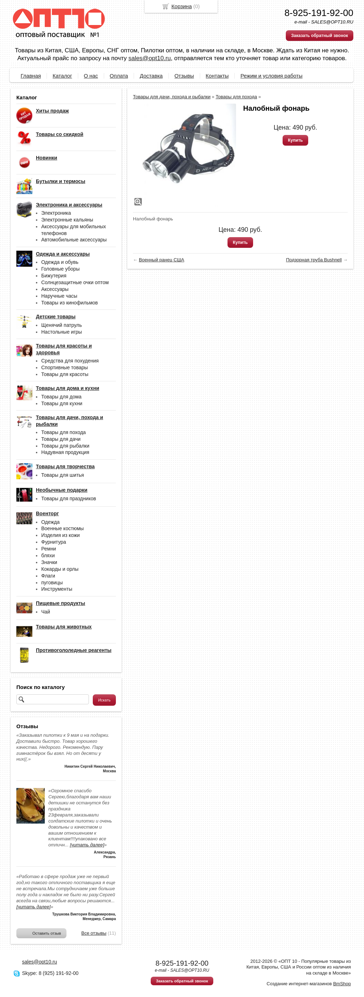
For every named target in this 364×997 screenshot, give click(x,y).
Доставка (151, 76)
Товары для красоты (65, 374)
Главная (31, 76)
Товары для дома (61, 397)
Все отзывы (93, 933)
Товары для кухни (61, 403)
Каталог (62, 76)
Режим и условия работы (271, 76)
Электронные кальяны (67, 220)
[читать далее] (87, 844)
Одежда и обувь (60, 262)
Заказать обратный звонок (319, 35)
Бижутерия (53, 275)
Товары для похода (63, 432)
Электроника (56, 213)
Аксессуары (55, 289)
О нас (91, 76)
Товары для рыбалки (65, 446)
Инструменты (56, 589)
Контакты (217, 76)
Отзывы (184, 76)
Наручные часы (59, 296)
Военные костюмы (62, 528)
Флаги (48, 576)
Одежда (50, 522)
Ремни (48, 549)
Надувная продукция (65, 452)
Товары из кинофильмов (69, 303)
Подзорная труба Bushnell (314, 259)
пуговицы (52, 582)
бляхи (48, 555)
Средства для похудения (70, 361)
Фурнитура (53, 542)
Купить (295, 140)
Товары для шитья (62, 475)
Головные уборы (60, 269)
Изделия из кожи (60, 535)
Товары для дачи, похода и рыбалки (171, 96)
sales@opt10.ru (149, 58)
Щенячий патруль (61, 325)
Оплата (119, 76)
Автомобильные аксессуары (74, 239)
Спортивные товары (64, 367)
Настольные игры (61, 332)
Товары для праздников (68, 498)
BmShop (342, 983)
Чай (45, 612)
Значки (49, 562)
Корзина (181, 6)
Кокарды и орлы (60, 569)
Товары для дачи (61, 439)
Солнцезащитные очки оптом (75, 282)
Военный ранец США (161, 259)
